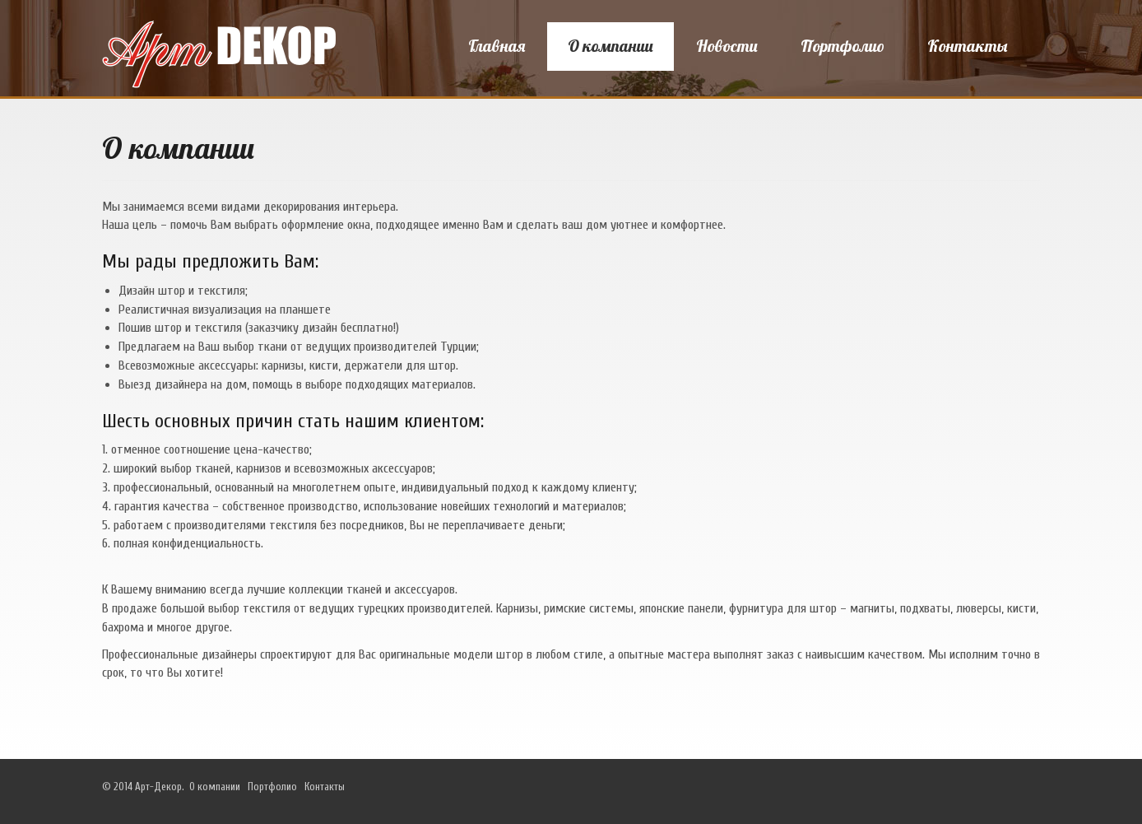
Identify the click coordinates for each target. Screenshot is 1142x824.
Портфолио (842, 45)
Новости (727, 45)
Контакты (967, 45)
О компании (610, 45)
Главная (496, 45)
